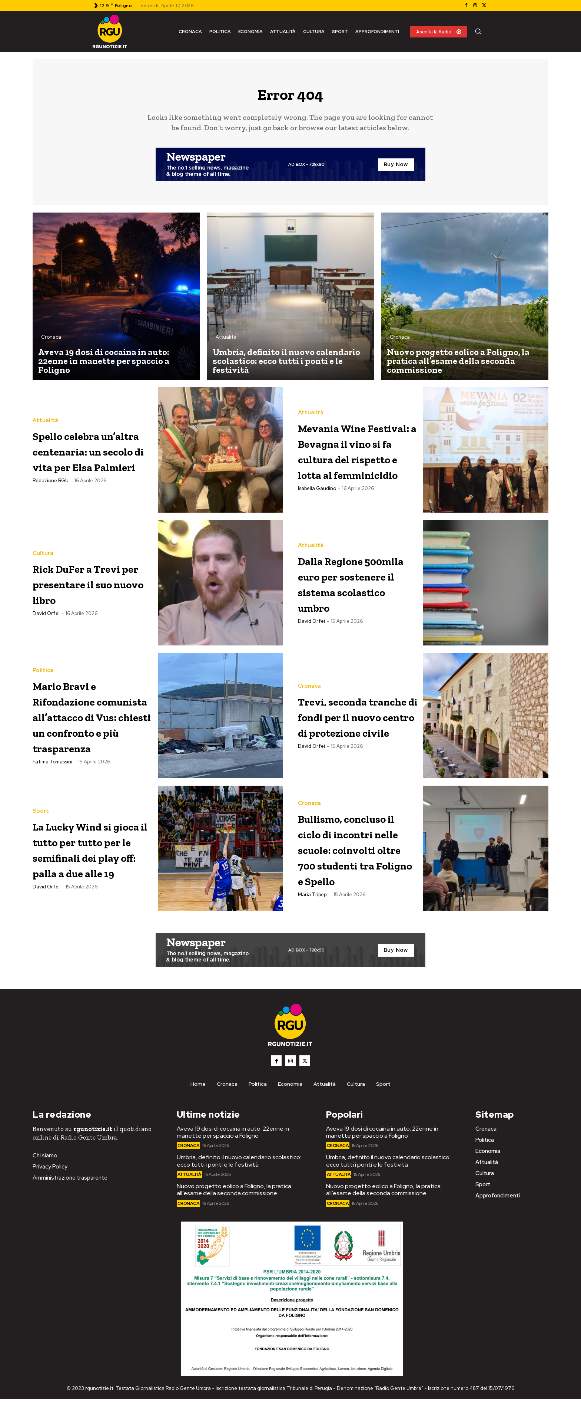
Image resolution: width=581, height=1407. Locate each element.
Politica (43, 661)
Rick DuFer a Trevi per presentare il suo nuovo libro (90, 588)
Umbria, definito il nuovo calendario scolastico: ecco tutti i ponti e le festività (239, 1169)
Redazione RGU (51, 501)
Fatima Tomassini (52, 783)
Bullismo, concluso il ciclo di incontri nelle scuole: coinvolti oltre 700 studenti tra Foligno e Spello (353, 856)
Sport (41, 802)
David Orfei (46, 626)
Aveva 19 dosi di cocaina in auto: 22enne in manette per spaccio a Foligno (233, 1140)
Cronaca (51, 342)
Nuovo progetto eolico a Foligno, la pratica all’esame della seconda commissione (234, 1198)
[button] (478, 31)
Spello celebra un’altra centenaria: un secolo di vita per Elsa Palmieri (90, 455)
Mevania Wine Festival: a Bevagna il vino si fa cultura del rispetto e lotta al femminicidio (357, 455)
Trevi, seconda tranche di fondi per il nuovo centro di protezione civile (355, 721)
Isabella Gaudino (317, 509)
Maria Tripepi (313, 917)
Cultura (43, 550)
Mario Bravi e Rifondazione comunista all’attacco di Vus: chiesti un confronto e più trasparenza (85, 721)
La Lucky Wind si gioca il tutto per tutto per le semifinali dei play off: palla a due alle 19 (91, 855)
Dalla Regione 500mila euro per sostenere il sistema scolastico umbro (356, 588)
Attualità (226, 342)
